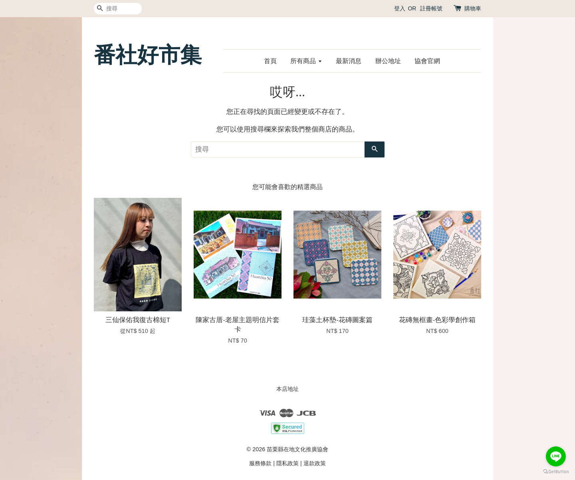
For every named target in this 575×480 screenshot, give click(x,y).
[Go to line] (556, 456)
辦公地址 (388, 61)
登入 (399, 8)
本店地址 (287, 389)
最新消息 (348, 61)
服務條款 (260, 463)
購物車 (472, 8)
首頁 (270, 61)
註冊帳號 (431, 8)
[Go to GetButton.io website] (556, 471)
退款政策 (314, 463)
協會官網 (427, 61)
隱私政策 (287, 463)
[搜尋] (118, 8)
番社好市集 (148, 55)
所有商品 (306, 61)
